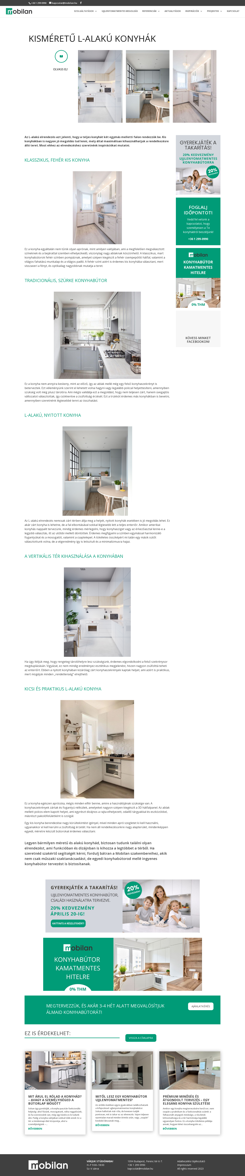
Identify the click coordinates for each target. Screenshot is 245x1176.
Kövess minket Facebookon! (198, 340)
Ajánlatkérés (201, 1006)
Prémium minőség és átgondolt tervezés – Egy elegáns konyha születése (186, 1099)
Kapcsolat (233, 11)
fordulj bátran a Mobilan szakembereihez (122, 853)
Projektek (213, 11)
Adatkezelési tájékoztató (191, 1161)
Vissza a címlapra (141, 1038)
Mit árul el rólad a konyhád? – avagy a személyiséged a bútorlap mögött (55, 1099)
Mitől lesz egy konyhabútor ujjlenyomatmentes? (121, 1098)
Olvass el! (60, 69)
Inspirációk (192, 11)
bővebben (35, 1128)
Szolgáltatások (84, 11)
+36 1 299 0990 (38, 3)
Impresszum (184, 1165)
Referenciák (149, 11)
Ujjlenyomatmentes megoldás (120, 11)
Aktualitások (173, 11)
